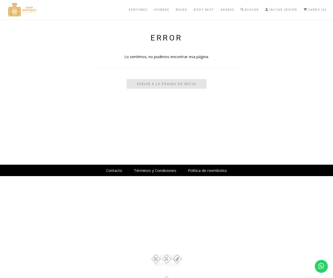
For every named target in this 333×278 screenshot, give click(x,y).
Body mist (204, 9)
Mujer (181, 9)
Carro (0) (315, 9)
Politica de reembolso (207, 170)
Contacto (114, 170)
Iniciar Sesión (281, 9)
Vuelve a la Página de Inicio (166, 84)
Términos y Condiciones (155, 170)
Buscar (250, 9)
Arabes (227, 9)
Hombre (161, 9)
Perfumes (138, 9)
